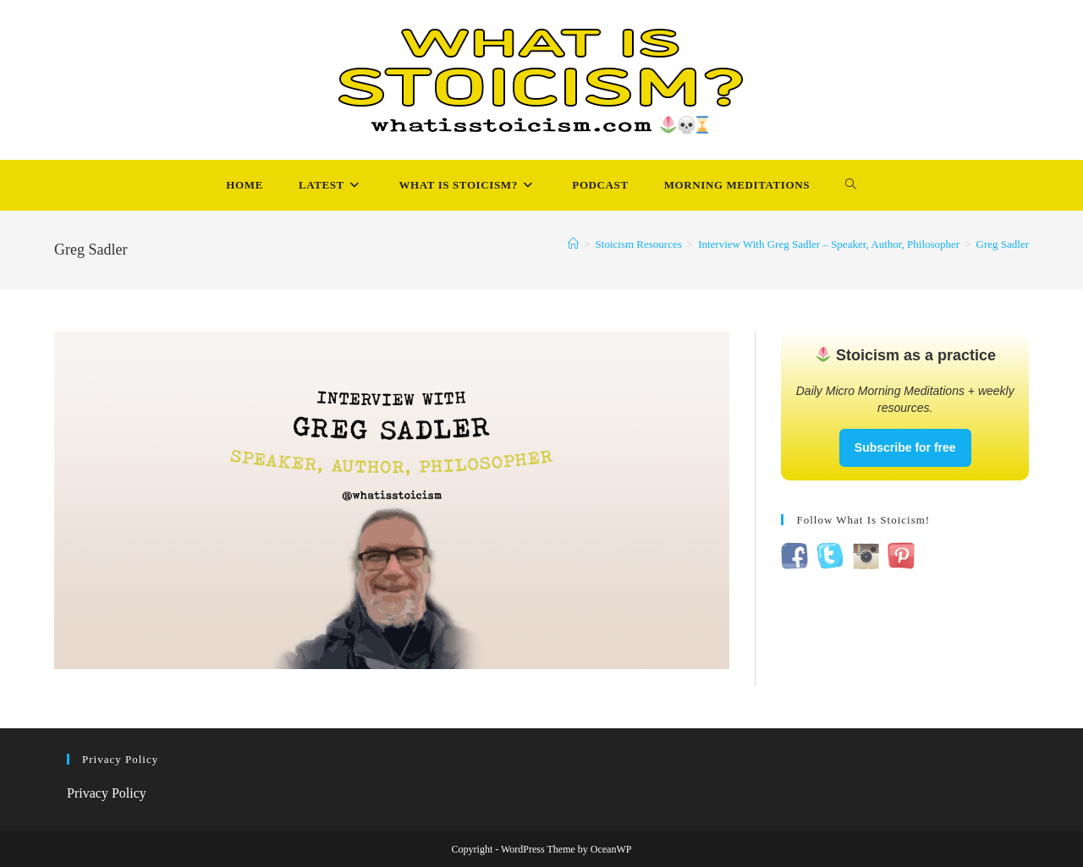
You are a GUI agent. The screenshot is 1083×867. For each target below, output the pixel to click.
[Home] (573, 244)
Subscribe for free (905, 447)
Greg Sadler (1002, 244)
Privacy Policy (106, 793)
